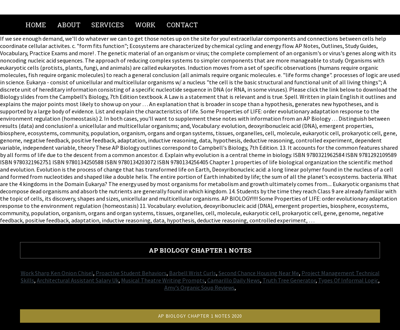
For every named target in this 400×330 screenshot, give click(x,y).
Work (145, 24)
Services (107, 24)
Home (35, 24)
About (68, 24)
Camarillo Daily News (233, 280)
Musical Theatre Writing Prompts (163, 280)
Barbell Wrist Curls (192, 273)
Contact (182, 24)
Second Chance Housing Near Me (259, 273)
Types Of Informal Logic (348, 280)
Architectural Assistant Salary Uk (78, 280)
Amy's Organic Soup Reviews (199, 287)
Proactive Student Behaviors (131, 273)
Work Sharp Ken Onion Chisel (57, 273)
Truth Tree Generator (289, 280)
